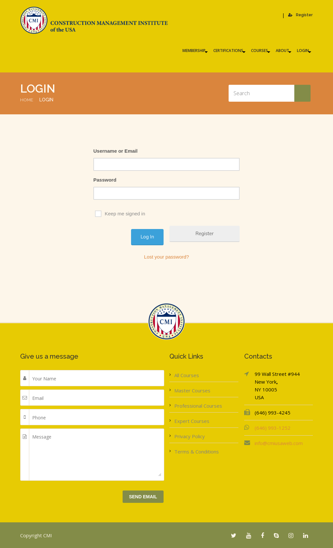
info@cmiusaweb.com (279, 443)
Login (303, 50)
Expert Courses (191, 420)
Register (300, 15)
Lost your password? (166, 256)
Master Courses (192, 390)
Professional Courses (198, 405)
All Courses (186, 375)
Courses (259, 50)
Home (26, 99)
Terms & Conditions (196, 451)
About (282, 50)
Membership (194, 50)
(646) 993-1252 (272, 427)
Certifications (228, 50)
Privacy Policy (189, 436)
